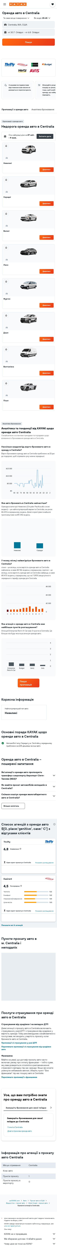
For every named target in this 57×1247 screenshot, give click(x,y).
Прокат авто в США (37, 1201)
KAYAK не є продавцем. (30, 1234)
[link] (28, 683)
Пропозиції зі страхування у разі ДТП (19, 1043)
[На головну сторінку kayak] (17, 4)
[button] (5, 4)
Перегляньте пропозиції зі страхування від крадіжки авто (26, 1048)
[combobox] (16, 18)
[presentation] (54, 824)
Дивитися (46, 169)
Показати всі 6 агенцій (12, 925)
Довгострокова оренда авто (20, 1131)
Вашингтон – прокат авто (15, 1203)
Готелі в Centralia (15, 1127)
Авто (25, 1201)
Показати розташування (44, 863)
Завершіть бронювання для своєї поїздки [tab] (26, 1108)
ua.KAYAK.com (14, 1201)
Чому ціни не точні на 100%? (30, 1243)
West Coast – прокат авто (38, 1203)
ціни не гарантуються (12, 1226)
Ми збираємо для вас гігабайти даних (30, 1238)
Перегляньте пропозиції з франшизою (19, 1077)
